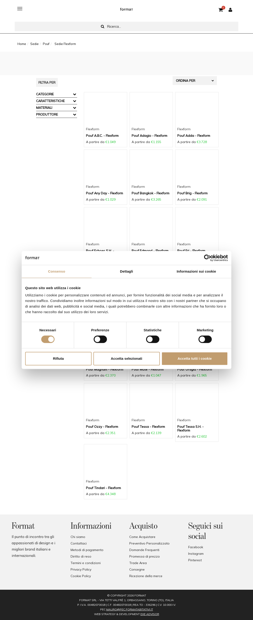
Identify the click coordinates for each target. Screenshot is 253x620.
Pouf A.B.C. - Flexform (102, 136)
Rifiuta (58, 358)
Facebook (195, 547)
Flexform (92, 129)
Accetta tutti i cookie (195, 358)
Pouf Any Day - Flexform (104, 193)
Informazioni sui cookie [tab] (196, 271)
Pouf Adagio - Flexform (149, 136)
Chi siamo (78, 537)
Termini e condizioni (86, 563)
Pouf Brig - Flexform (192, 193)
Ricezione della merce (145, 576)
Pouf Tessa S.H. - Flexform (190, 428)
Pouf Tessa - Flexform (148, 427)
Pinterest (195, 560)
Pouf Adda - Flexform (193, 136)
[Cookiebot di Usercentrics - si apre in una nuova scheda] (207, 257)
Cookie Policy (81, 576)
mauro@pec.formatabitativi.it (129, 609)
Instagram (196, 553)
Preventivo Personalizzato (149, 543)
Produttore (47, 114)
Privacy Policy (81, 569)
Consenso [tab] (56, 271)
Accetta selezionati (126, 358)
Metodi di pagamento (87, 550)
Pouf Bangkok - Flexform (150, 193)
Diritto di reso (81, 556)
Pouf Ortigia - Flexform (194, 369)
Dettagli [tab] (126, 271)
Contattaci (79, 543)
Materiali (44, 108)
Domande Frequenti (144, 550)
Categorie (45, 94)
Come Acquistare (142, 537)
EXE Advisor (149, 614)
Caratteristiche (50, 101)
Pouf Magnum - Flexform (104, 369)
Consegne (137, 569)
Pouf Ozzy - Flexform (102, 427)
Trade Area (138, 563)
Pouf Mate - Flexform (148, 369)
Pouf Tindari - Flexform (103, 488)
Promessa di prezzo (144, 556)
